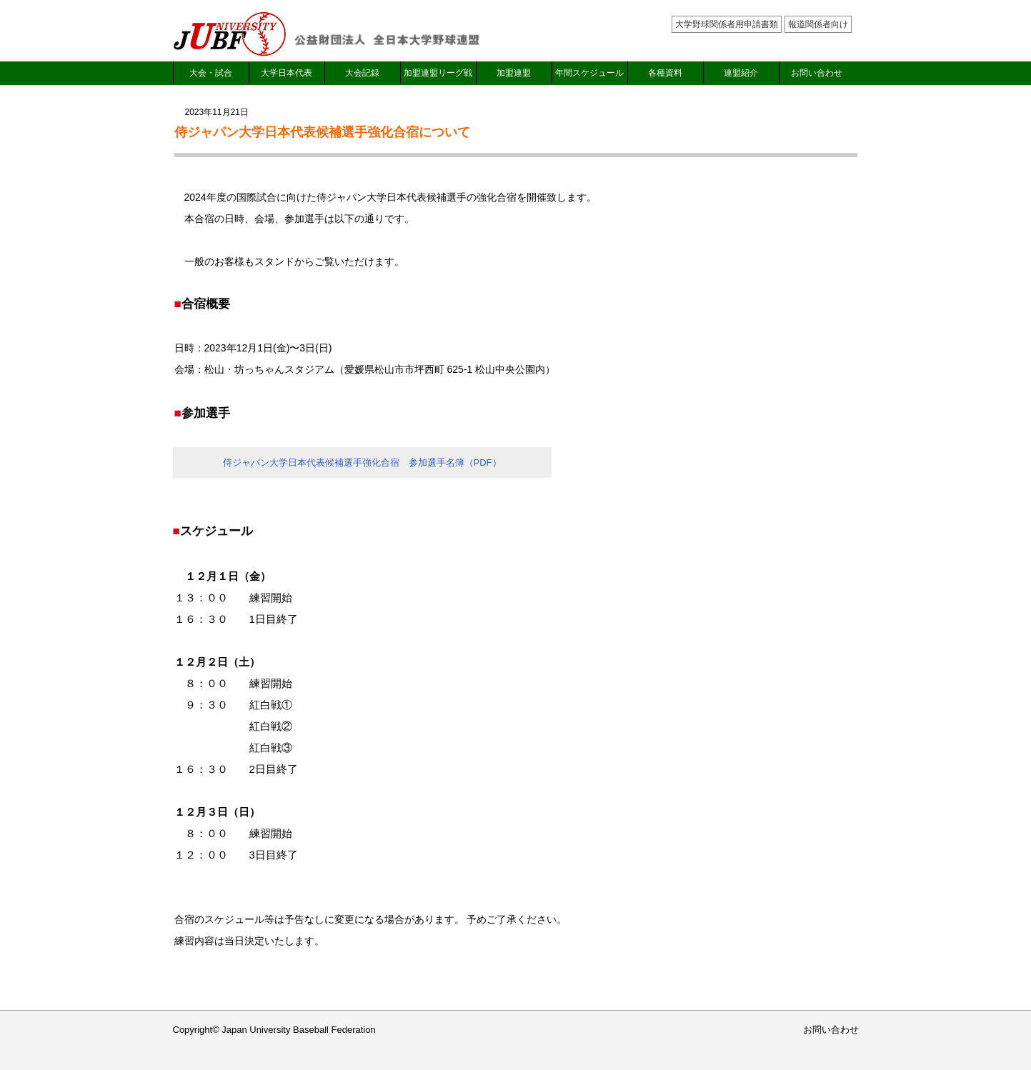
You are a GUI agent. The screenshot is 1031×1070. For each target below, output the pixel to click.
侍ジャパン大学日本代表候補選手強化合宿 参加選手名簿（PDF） (362, 462)
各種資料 (665, 73)
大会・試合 (210, 73)
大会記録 (362, 73)
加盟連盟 (514, 73)
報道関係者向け (818, 24)
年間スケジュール (589, 73)
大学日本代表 (286, 73)
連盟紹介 (741, 73)
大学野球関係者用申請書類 (726, 24)
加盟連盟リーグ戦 (438, 73)
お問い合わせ (816, 73)
